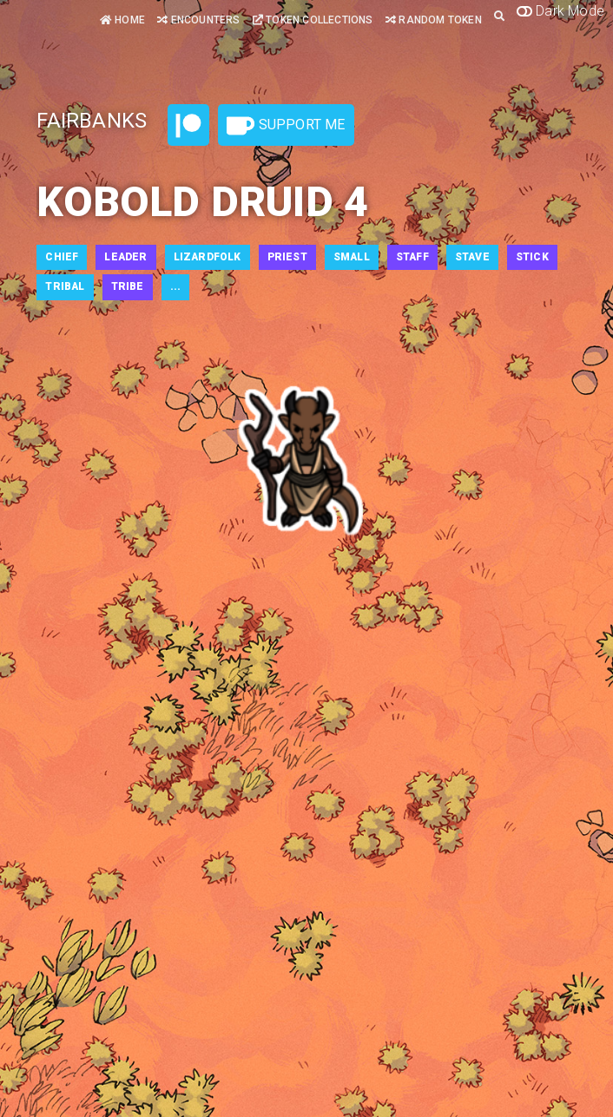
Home (122, 20)
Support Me (286, 126)
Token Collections (313, 20)
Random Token (434, 20)
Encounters (198, 20)
